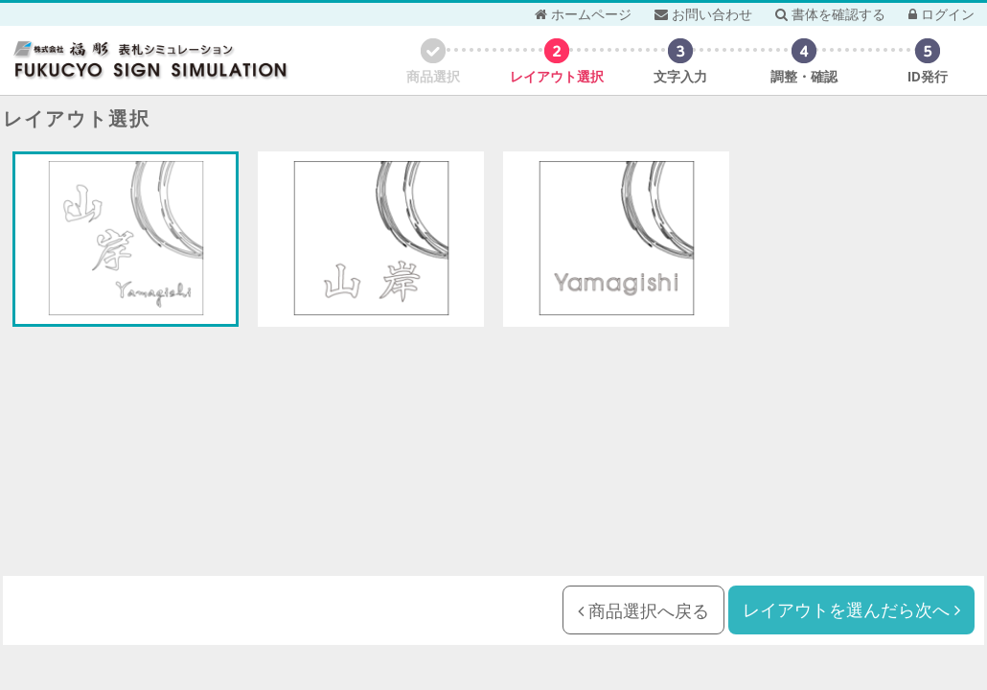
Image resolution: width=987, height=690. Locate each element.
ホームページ (583, 14)
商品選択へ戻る (643, 610)
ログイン (941, 14)
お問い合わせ (703, 14)
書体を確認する (830, 14)
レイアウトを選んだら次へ (851, 609)
